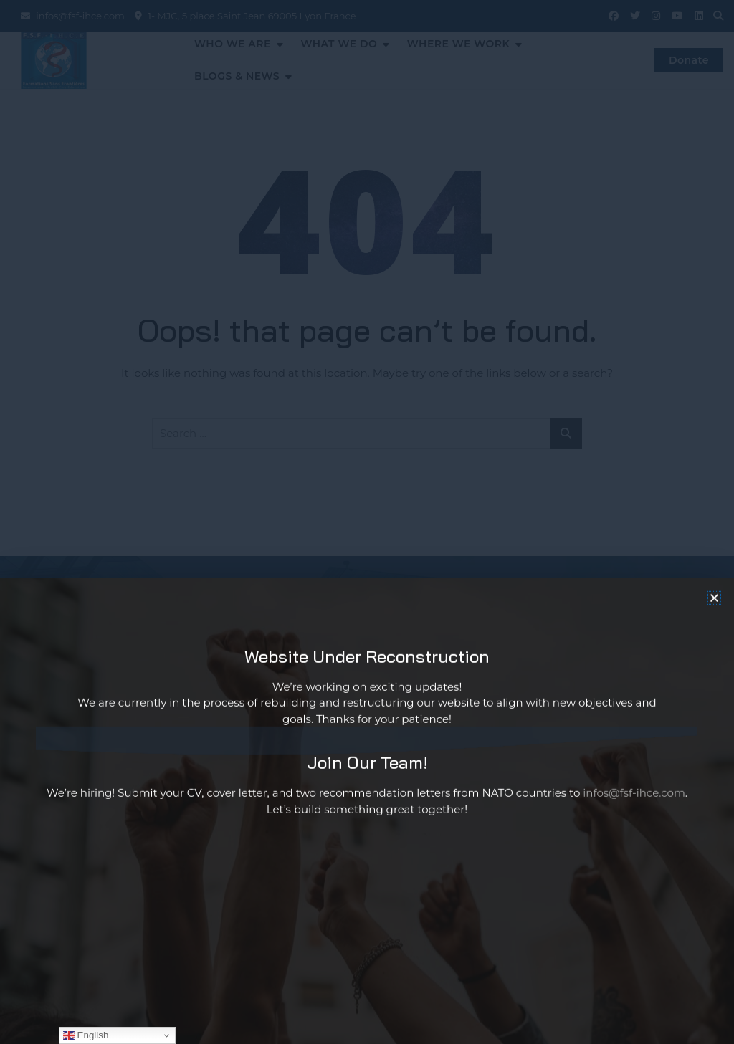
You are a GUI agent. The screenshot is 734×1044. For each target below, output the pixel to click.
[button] (714, 614)
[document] (367, 522)
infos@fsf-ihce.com (634, 810)
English (85, 1035)
